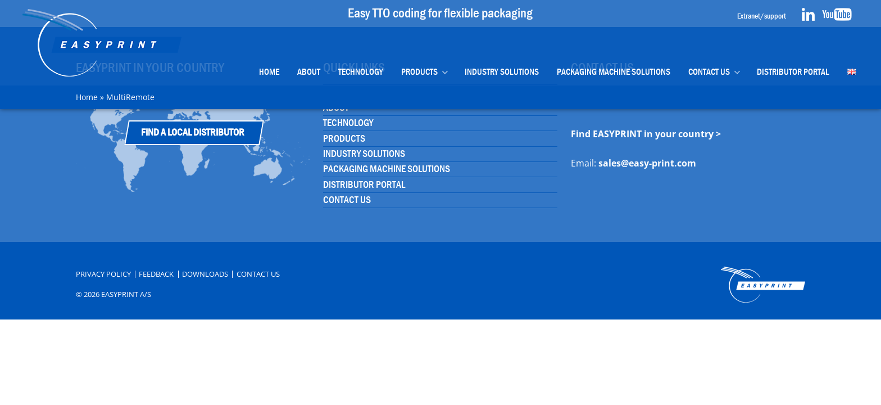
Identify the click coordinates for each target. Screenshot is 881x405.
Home (269, 72)
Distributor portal (793, 72)
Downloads (205, 274)
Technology (360, 72)
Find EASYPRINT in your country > (646, 134)
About (308, 72)
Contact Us (709, 72)
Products (419, 72)
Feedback (156, 274)
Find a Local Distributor (192, 132)
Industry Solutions (502, 72)
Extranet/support (761, 16)
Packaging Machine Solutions (613, 72)
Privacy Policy (103, 274)
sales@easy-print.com (647, 163)
